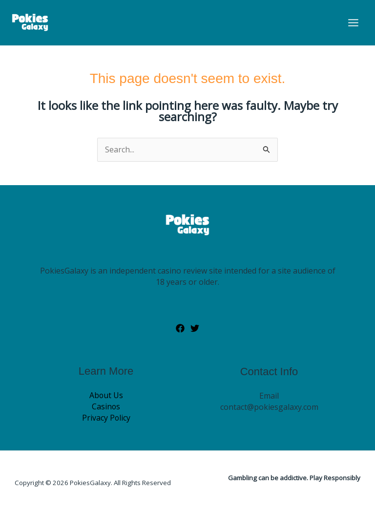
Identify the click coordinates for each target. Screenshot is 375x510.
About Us (106, 395)
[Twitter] (194, 328)
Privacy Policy (106, 418)
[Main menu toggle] (353, 23)
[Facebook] (180, 328)
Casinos (106, 407)
